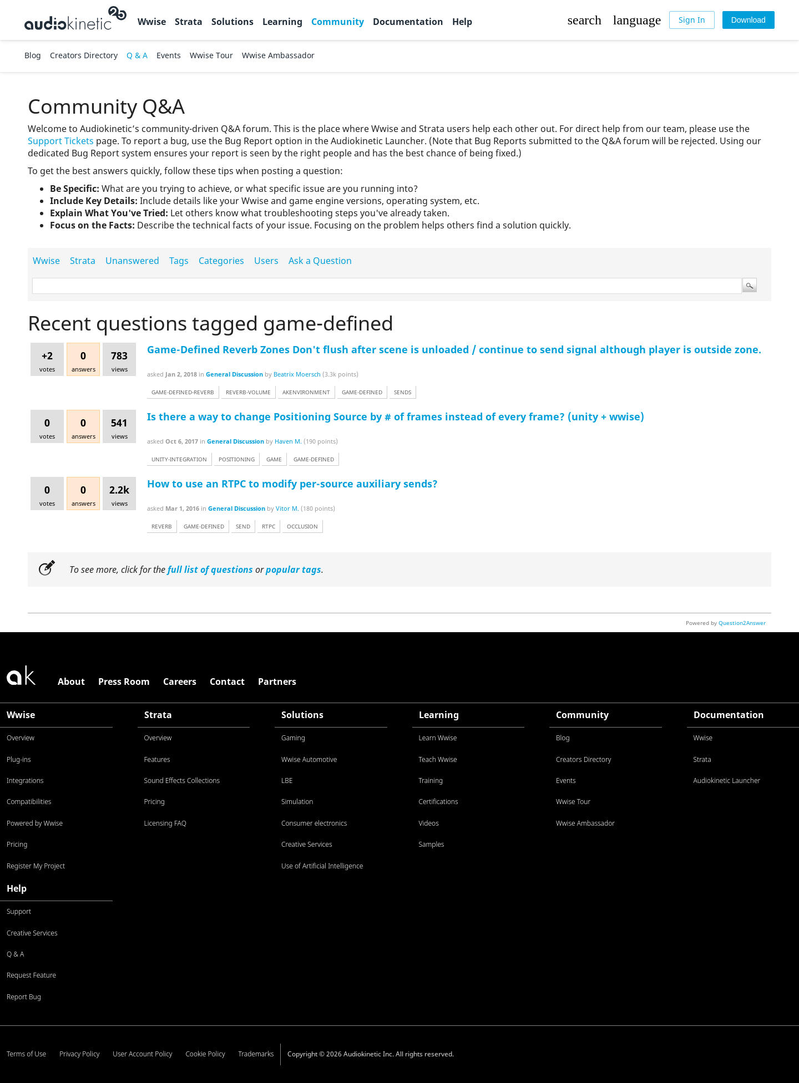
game (274, 459)
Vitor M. (287, 508)
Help (462, 22)
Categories (221, 261)
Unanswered (132, 261)
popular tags (293, 569)
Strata (189, 22)
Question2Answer (742, 623)
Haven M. (288, 441)
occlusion (302, 526)
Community (337, 22)
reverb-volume (248, 392)
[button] (584, 20)
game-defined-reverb (182, 392)
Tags (179, 261)
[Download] (748, 20)
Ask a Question (320, 261)
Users (266, 261)
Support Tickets (61, 141)
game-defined (362, 392)
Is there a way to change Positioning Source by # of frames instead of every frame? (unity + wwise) (395, 416)
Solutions (232, 22)
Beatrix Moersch (297, 374)
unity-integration (179, 459)
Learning (282, 22)
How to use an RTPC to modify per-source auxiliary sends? (292, 483)
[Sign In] (692, 20)
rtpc (268, 526)
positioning (237, 459)
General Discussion (234, 374)
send (243, 526)
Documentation (408, 22)
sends (402, 392)
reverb (161, 526)
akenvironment (306, 392)
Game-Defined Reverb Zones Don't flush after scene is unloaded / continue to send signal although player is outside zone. (454, 349)
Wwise (152, 22)
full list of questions (210, 569)
